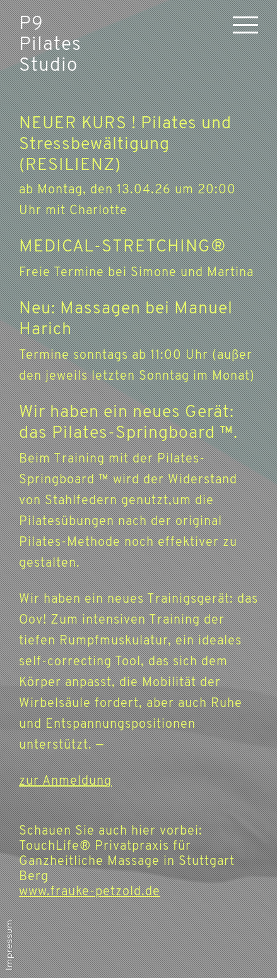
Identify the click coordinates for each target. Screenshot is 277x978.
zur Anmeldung (65, 781)
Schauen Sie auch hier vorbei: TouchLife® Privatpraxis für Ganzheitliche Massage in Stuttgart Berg (127, 861)
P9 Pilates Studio (50, 45)
